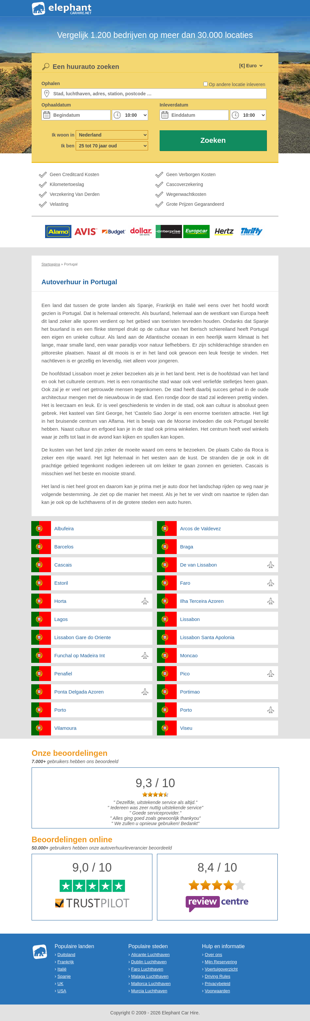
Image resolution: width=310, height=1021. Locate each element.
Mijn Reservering (221, 961)
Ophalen (50, 83)
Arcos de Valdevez (200, 528)
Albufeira (64, 528)
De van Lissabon (198, 565)
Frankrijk (66, 961)
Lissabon (190, 619)
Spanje (64, 976)
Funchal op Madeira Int (79, 655)
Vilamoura (65, 728)
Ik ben (67, 145)
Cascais (63, 565)
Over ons (213, 954)
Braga (186, 546)
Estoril (61, 583)
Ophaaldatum (56, 105)
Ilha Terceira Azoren (201, 601)
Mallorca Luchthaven (150, 983)
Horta (60, 601)
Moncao (188, 655)
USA (62, 990)
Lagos (61, 619)
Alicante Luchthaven (150, 954)
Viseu (186, 728)
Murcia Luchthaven (149, 990)
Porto (60, 710)
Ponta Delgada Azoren (79, 692)
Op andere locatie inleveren (237, 84)
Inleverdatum (174, 105)
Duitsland (66, 954)
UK (61, 983)
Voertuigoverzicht (221, 969)
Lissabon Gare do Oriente (82, 637)
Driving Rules (217, 976)
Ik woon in (63, 135)
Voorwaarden (217, 990)
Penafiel (63, 673)
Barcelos (63, 546)
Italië (62, 969)
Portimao (190, 692)
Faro (185, 583)
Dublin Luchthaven (149, 961)
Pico (185, 673)
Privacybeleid (217, 983)
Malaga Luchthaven (149, 976)
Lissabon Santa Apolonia (207, 637)
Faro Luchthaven (147, 969)
